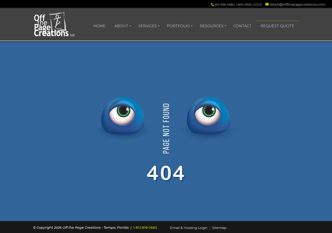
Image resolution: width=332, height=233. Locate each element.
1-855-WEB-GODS (249, 4)
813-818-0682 (224, 4)
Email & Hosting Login (188, 228)
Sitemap (219, 228)
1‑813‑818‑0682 (145, 228)
